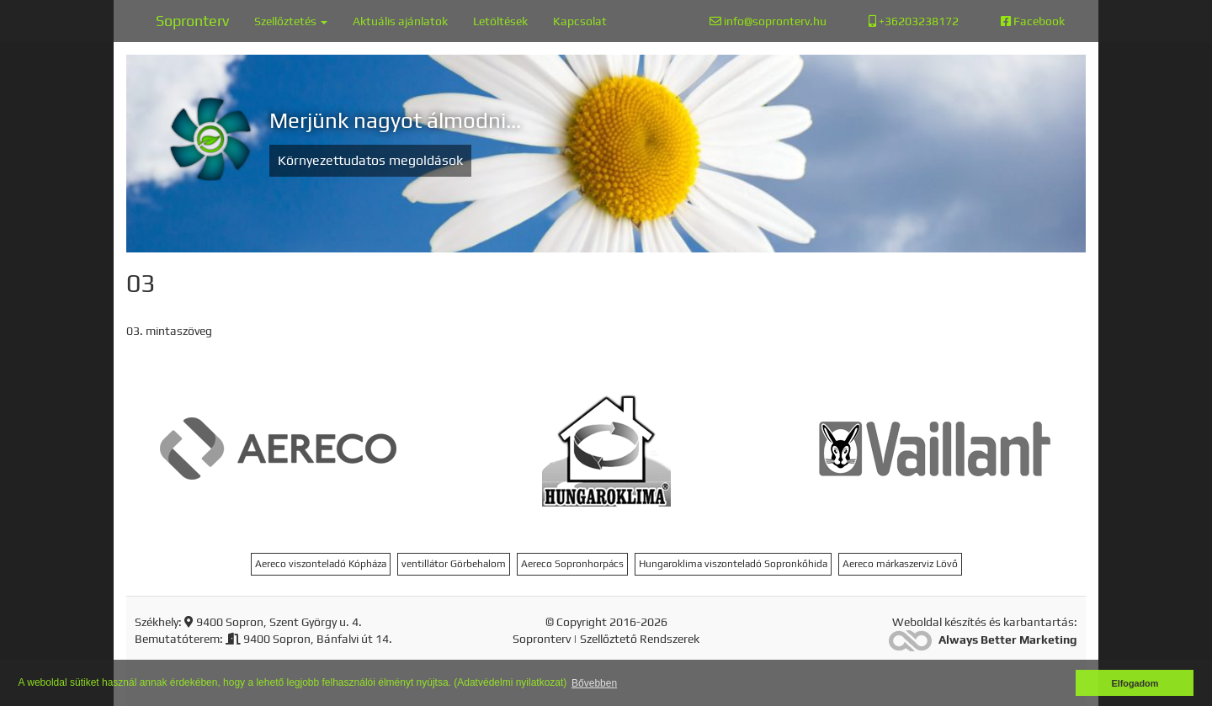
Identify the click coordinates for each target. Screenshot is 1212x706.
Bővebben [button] (594, 683)
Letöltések (500, 21)
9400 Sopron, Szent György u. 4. (273, 622)
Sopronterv (192, 20)
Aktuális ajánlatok (400, 21)
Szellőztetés (290, 21)
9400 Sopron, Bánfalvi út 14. (309, 638)
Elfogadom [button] (1135, 683)
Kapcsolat (580, 21)
